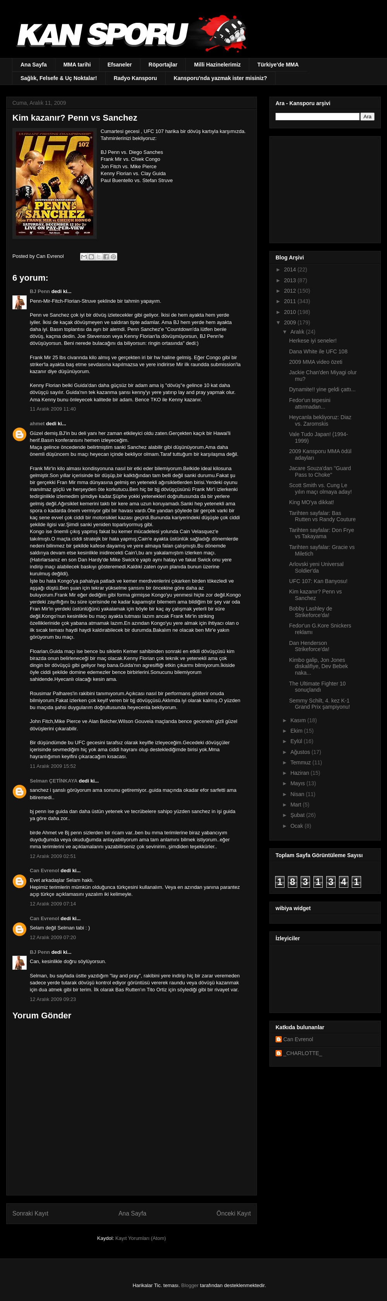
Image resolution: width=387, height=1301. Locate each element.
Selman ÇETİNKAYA (53, 781)
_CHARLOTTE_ (302, 1053)
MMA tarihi (77, 64)
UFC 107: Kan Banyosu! (318, 581)
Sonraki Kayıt (30, 1213)
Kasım (298, 720)
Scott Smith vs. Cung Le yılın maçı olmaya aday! (320, 488)
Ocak (297, 826)
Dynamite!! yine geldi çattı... (322, 389)
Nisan (298, 794)
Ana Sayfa (34, 64)
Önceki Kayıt (234, 1213)
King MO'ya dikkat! (311, 502)
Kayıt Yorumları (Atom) (140, 1238)
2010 (291, 312)
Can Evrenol (44, 870)
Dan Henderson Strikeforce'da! (309, 646)
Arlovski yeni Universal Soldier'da (316, 567)
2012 (291, 291)
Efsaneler (120, 64)
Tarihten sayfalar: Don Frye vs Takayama (321, 533)
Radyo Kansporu (135, 78)
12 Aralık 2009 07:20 (53, 937)
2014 (291, 269)
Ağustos (300, 752)
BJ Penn (40, 291)
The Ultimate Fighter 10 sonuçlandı (317, 686)
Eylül (296, 741)
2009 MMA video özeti (315, 362)
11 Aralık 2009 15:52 (53, 766)
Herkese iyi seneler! (313, 341)
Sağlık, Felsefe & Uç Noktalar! (59, 78)
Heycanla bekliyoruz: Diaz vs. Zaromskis (320, 420)
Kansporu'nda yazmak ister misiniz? (220, 78)
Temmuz (301, 762)
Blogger (190, 1285)
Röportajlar (163, 64)
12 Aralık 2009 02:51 (53, 856)
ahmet (37, 423)
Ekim (297, 731)
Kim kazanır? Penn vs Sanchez (315, 594)
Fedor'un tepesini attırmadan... (309, 403)
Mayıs (298, 783)
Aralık (298, 332)
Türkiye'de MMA (278, 64)
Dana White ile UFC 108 (318, 351)
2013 (291, 280)
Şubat (298, 815)
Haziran (300, 773)
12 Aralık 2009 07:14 (53, 904)
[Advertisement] (324, 187)
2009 (291, 322)
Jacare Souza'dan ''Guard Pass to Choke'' (320, 471)
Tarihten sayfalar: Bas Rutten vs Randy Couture (322, 516)
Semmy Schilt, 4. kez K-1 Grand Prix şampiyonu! (319, 703)
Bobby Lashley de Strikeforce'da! (310, 611)
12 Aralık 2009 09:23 (53, 999)
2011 (291, 301)
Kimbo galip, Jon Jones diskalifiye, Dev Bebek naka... (318, 666)
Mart (296, 804)
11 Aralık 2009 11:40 (53, 409)
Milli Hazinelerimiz (217, 64)
